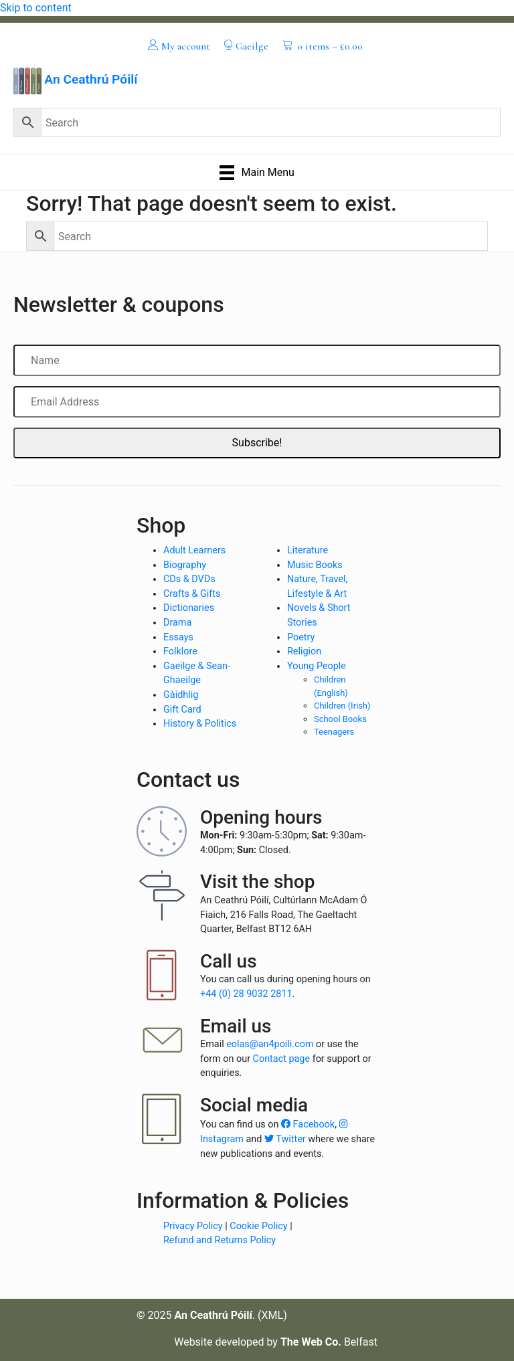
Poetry (301, 637)
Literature (307, 550)
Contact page (282, 1059)
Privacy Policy (193, 1226)
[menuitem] (179, 45)
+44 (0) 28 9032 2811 (246, 994)
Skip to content (36, 7)
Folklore (180, 651)
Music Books (315, 565)
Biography (184, 565)
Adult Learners (194, 550)
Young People (316, 666)
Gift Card (182, 709)
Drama (177, 622)
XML (273, 1315)
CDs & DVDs (189, 579)
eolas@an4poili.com (269, 1044)
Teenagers (334, 732)
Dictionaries (188, 608)
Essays (178, 637)
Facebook (308, 1124)
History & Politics (199, 723)
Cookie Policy (258, 1226)
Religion (304, 651)
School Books (340, 719)
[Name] (257, 360)
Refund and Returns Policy (219, 1240)
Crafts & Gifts (191, 594)
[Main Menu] (257, 172)
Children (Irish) (342, 706)
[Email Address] (257, 402)
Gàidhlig (180, 695)
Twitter (285, 1139)
